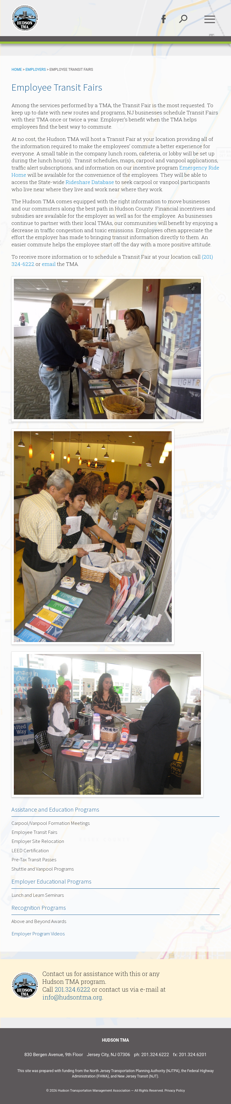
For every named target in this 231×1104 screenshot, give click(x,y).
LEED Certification (30, 850)
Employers (36, 69)
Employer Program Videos (38, 933)
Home (16, 69)
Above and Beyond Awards (38, 921)
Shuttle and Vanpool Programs (42, 868)
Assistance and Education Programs (55, 809)
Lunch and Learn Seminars (37, 895)
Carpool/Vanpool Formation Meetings (50, 823)
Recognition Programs (38, 907)
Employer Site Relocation (37, 841)
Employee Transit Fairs (34, 832)
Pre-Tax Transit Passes (33, 859)
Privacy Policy (175, 1091)
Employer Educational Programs (51, 881)
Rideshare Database (90, 182)
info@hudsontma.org (72, 997)
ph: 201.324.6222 (151, 1054)
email (49, 263)
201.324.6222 (72, 989)
